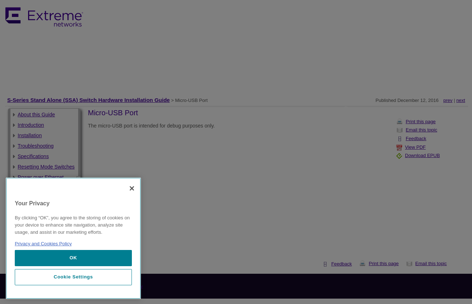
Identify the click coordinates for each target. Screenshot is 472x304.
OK (73, 257)
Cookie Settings (73, 277)
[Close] (132, 188)
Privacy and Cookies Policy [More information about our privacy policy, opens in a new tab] (43, 243)
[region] (73, 238)
